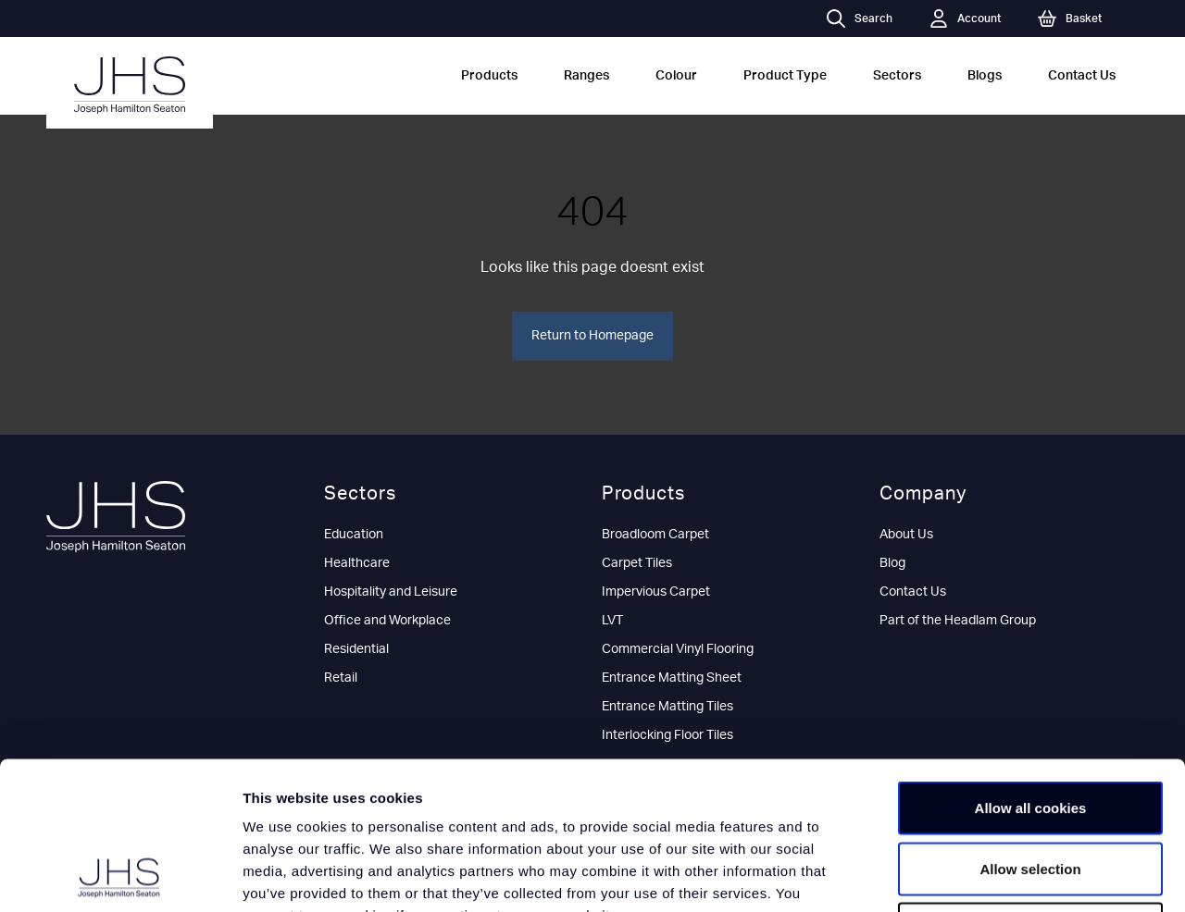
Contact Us (1082, 75)
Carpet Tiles (637, 563)
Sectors (897, 75)
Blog (892, 563)
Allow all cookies (1031, 669)
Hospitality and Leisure (390, 591)
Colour (676, 75)
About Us (906, 534)
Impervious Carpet (656, 591)
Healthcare (357, 563)
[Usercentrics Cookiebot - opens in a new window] (120, 876)
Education (353, 534)
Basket (1070, 18)
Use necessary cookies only (1030, 790)
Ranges (586, 75)
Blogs (984, 75)
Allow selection (1029, 730)
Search (859, 18)
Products (489, 75)
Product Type (785, 75)
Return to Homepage (592, 335)
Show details (972, 875)
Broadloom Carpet (655, 534)
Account (965, 18)
